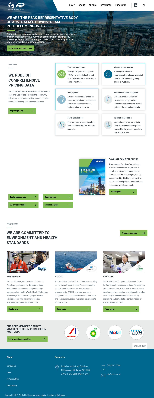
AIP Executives (13, 379)
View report (116, 191)
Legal (9, 372)
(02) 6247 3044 (113, 365)
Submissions (50, 197)
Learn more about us (17, 48)
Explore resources (18, 197)
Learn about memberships (19, 339)
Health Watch (14, 276)
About (82, 5)
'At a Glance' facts (18, 205)
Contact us (11, 366)
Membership (12, 385)
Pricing (92, 5)
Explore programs (129, 233)
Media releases (51, 205)
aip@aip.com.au (114, 374)
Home (72, 5)
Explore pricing (16, 111)
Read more (13, 309)
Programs (121, 5)
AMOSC (59, 276)
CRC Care (108, 276)
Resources (106, 5)
